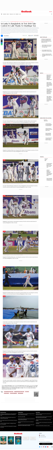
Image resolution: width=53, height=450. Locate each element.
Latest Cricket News (8, 385)
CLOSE (52, 446)
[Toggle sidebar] (1, 14)
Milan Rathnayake (20, 393)
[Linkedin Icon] (45, 447)
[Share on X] (1, 41)
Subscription (43, 435)
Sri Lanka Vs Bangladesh (13, 393)
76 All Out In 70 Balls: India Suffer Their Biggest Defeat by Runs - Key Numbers (47, 55)
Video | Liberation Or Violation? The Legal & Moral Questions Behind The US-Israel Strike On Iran (49, 91)
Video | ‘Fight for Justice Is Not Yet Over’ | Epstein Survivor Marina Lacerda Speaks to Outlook (49, 99)
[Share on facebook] (1, 39)
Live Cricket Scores (20, 385)
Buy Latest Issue (43, 436)
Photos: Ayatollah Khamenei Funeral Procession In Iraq (48, 134)
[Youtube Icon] (47, 447)
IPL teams (7, 387)
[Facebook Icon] (39, 447)
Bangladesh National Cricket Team (19, 391)
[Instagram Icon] (43, 447)
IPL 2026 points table (16, 387)
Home (1, 21)
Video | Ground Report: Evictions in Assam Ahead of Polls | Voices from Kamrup (49, 84)
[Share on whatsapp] (1, 44)
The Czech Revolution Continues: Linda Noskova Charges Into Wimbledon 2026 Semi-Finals (49, 139)
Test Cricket (27, 391)
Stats (22, 387)
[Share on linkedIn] (1, 43)
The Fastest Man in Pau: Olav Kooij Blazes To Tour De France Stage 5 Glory (49, 124)
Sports (5, 21)
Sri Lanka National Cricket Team (8, 391)
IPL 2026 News (30, 386)
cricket (11, 122)
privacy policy (48, 441)
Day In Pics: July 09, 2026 (46, 120)
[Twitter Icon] (41, 447)
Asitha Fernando (6, 393)
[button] (0, 429)
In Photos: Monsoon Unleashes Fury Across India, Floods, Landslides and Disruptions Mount (49, 129)
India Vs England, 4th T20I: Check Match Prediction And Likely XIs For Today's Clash (47, 46)
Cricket (8, 21)
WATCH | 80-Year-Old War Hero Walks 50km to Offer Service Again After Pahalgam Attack (49, 77)
